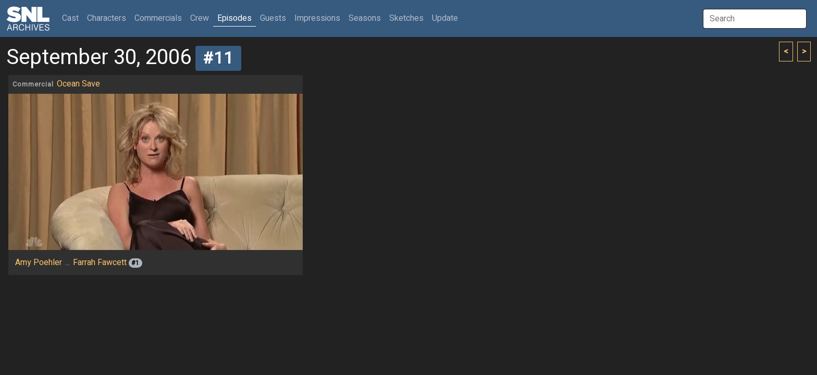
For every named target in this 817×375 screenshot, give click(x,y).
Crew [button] (199, 18)
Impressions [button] (317, 18)
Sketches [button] (406, 18)
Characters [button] (106, 18)
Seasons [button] (365, 18)
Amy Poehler (38, 262)
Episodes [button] (234, 18)
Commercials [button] (158, 18)
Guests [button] (273, 18)
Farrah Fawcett (100, 262)
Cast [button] (72, 17)
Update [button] (445, 18)
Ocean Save (78, 84)
